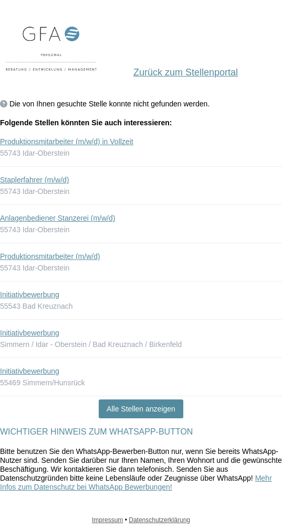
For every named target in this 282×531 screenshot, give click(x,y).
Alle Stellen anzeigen (141, 409)
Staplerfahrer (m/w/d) (34, 180)
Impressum (107, 520)
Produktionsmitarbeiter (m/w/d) (50, 256)
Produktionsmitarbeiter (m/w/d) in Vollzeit (66, 141)
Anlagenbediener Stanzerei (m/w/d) (57, 218)
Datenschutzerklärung (159, 520)
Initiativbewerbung (29, 294)
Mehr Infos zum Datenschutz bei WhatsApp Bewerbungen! (136, 482)
